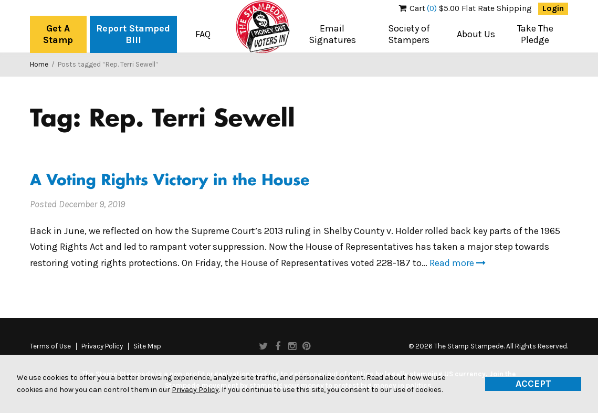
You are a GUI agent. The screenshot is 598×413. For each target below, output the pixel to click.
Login (553, 8)
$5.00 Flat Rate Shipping (465, 8)
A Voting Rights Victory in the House (170, 181)
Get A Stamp (58, 34)
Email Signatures (332, 34)
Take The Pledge (535, 34)
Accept (533, 383)
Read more (457, 263)
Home (39, 64)
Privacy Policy (102, 346)
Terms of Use (50, 346)
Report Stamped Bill (133, 34)
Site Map (147, 346)
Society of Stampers (409, 34)
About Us (476, 34)
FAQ (203, 34)
